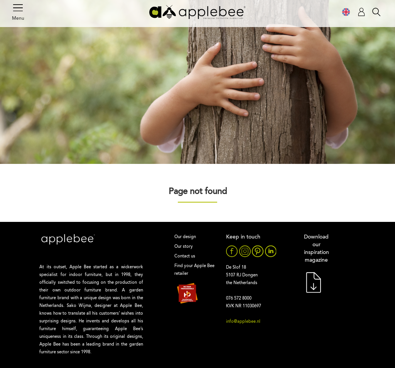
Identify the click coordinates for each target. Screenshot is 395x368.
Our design (185, 237)
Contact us (184, 256)
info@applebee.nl (243, 322)
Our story (183, 247)
